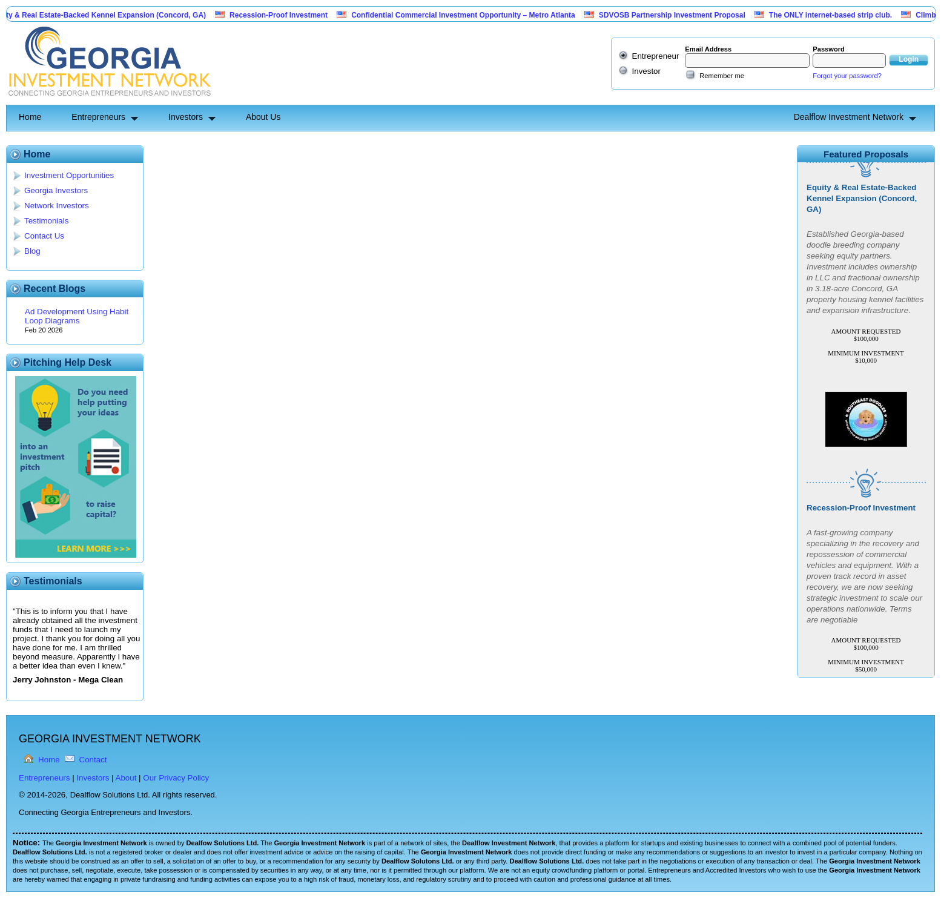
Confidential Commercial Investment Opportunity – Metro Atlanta (467, 15)
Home (30, 117)
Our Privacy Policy (176, 777)
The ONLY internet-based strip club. (834, 15)
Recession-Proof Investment (283, 15)
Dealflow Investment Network (848, 117)
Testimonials (46, 220)
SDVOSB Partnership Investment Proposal (676, 15)
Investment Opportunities (69, 175)
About (126, 777)
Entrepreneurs (98, 117)
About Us (263, 117)
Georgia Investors (56, 190)
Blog (32, 251)
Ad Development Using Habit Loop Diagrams (76, 316)
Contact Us (44, 235)
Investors (185, 117)
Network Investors (56, 205)
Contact (93, 759)
